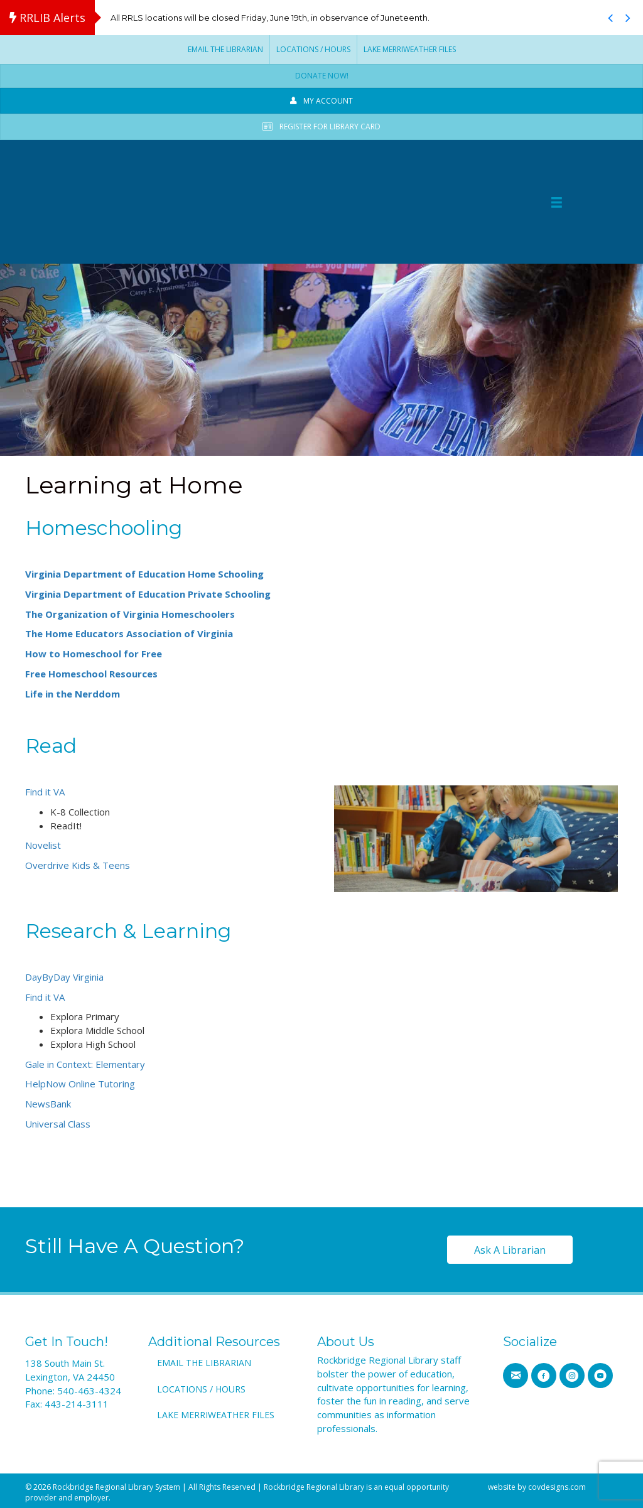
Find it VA (45, 790)
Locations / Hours (313, 49)
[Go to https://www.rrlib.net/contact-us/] (515, 1374)
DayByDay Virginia (64, 975)
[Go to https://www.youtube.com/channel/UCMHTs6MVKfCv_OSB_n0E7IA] (600, 1374)
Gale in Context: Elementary (85, 1062)
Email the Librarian (225, 49)
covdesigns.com (557, 1485)
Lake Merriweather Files (410, 49)
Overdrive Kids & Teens (77, 863)
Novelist (44, 843)
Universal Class (57, 1122)
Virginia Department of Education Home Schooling (144, 572)
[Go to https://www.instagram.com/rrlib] (572, 1374)
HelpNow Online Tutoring (80, 1082)
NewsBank (48, 1102)
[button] (610, 17)
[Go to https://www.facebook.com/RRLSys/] (543, 1374)
